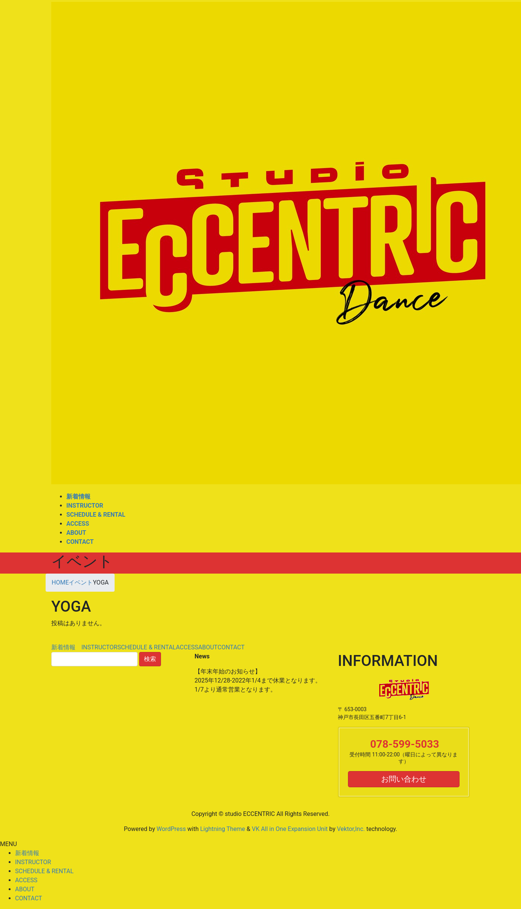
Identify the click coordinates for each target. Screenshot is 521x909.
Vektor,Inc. (351, 828)
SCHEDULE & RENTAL (146, 647)
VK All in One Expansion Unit (290, 828)
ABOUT (208, 647)
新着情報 (66, 647)
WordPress (171, 828)
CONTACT (231, 647)
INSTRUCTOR (99, 647)
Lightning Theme (222, 828)
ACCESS (187, 647)
